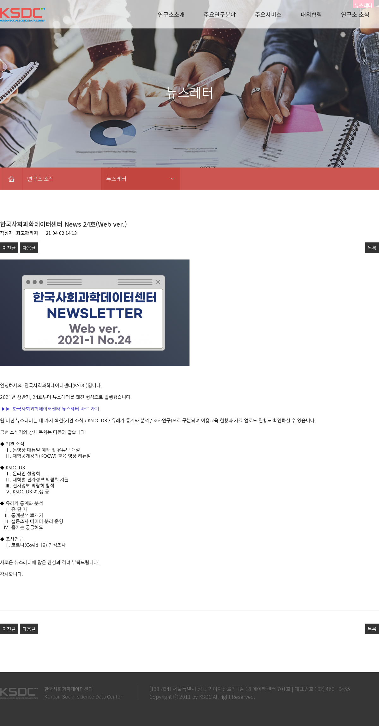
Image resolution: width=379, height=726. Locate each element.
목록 (372, 247)
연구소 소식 (355, 14)
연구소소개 (171, 14)
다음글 (29, 247)
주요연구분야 (220, 14)
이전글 (9, 247)
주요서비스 (268, 14)
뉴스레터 (116, 178)
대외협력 (311, 14)
